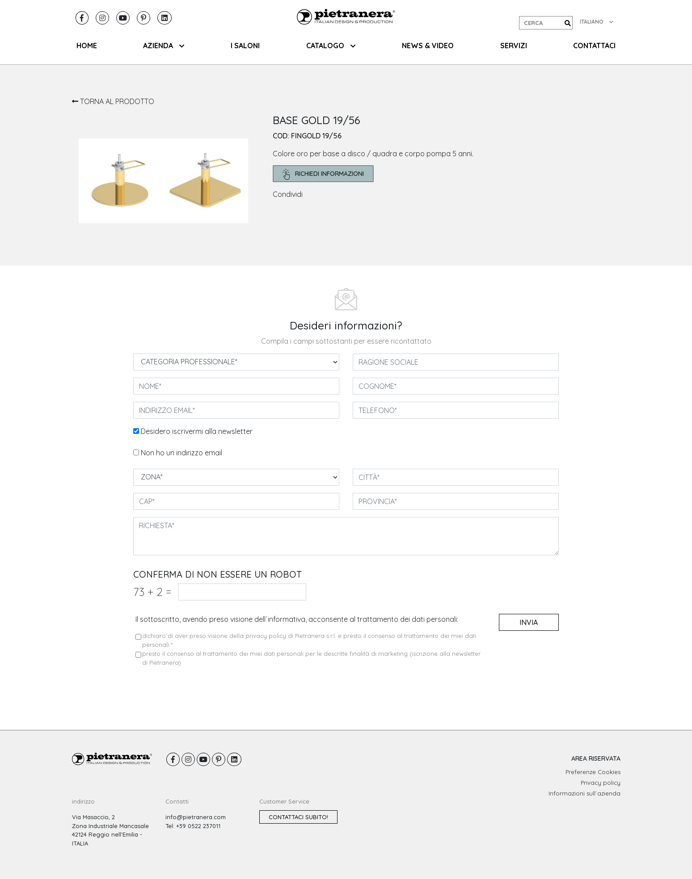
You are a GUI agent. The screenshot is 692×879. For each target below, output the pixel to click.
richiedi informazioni (323, 174)
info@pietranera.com (195, 817)
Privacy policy (600, 782)
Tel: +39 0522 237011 (192, 825)
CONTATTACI (594, 45)
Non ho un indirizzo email (181, 452)
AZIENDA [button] (163, 45)
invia (528, 622)
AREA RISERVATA (595, 758)
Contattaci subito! (298, 817)
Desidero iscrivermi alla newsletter (197, 431)
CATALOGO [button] (330, 45)
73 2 (152, 592)
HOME (86, 45)
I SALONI (245, 45)
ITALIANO (596, 21)
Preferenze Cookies (592, 771)
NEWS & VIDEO (428, 45)
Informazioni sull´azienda (584, 793)
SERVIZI (513, 45)
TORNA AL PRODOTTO (113, 101)
